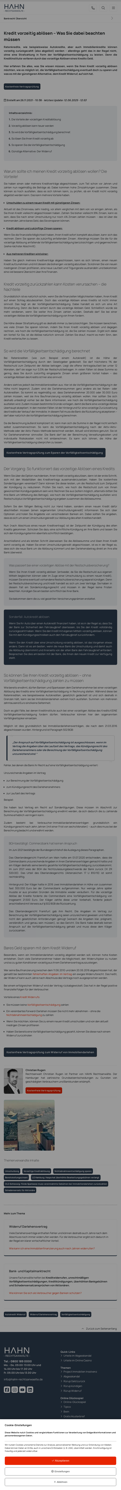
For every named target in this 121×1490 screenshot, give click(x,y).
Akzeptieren (60, 1460)
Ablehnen (60, 1481)
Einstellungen (60, 1471)
